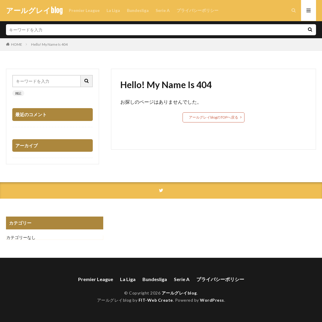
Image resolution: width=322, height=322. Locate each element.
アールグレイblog (34, 10)
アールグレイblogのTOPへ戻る (213, 117)
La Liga (113, 10)
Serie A (163, 10)
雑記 (18, 93)
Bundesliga (138, 10)
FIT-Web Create (156, 300)
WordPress (212, 300)
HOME (16, 44)
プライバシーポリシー (197, 10)
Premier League (84, 10)
